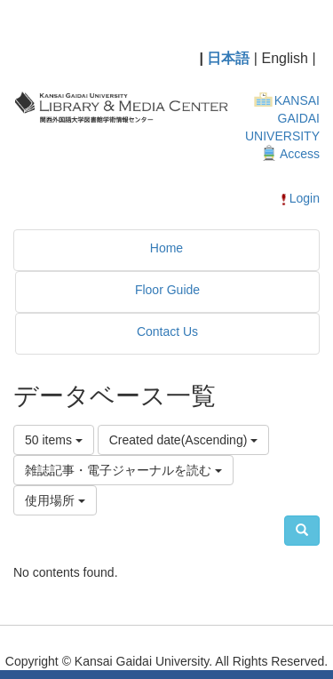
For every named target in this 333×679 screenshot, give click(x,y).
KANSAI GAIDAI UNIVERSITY (282, 118)
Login (299, 198)
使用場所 (55, 500)
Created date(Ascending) (183, 440)
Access (300, 154)
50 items (54, 440)
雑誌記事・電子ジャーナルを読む (123, 470)
